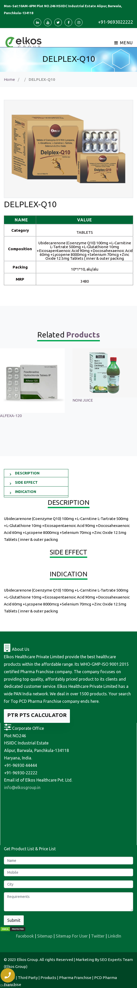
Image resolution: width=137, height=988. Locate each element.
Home (9, 79)
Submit (13, 920)
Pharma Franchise (75, 977)
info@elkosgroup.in (22, 787)
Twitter (97, 936)
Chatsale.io (7, 985)
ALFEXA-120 (83, 415)
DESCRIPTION (27, 473)
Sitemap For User (72, 936)
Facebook (25, 936)
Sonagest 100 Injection (20, 400)
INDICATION (25, 492)
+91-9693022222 (115, 21)
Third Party (28, 977)
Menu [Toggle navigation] (123, 42)
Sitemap (44, 936)
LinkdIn (114, 936)
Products (48, 977)
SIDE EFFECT (26, 482)
